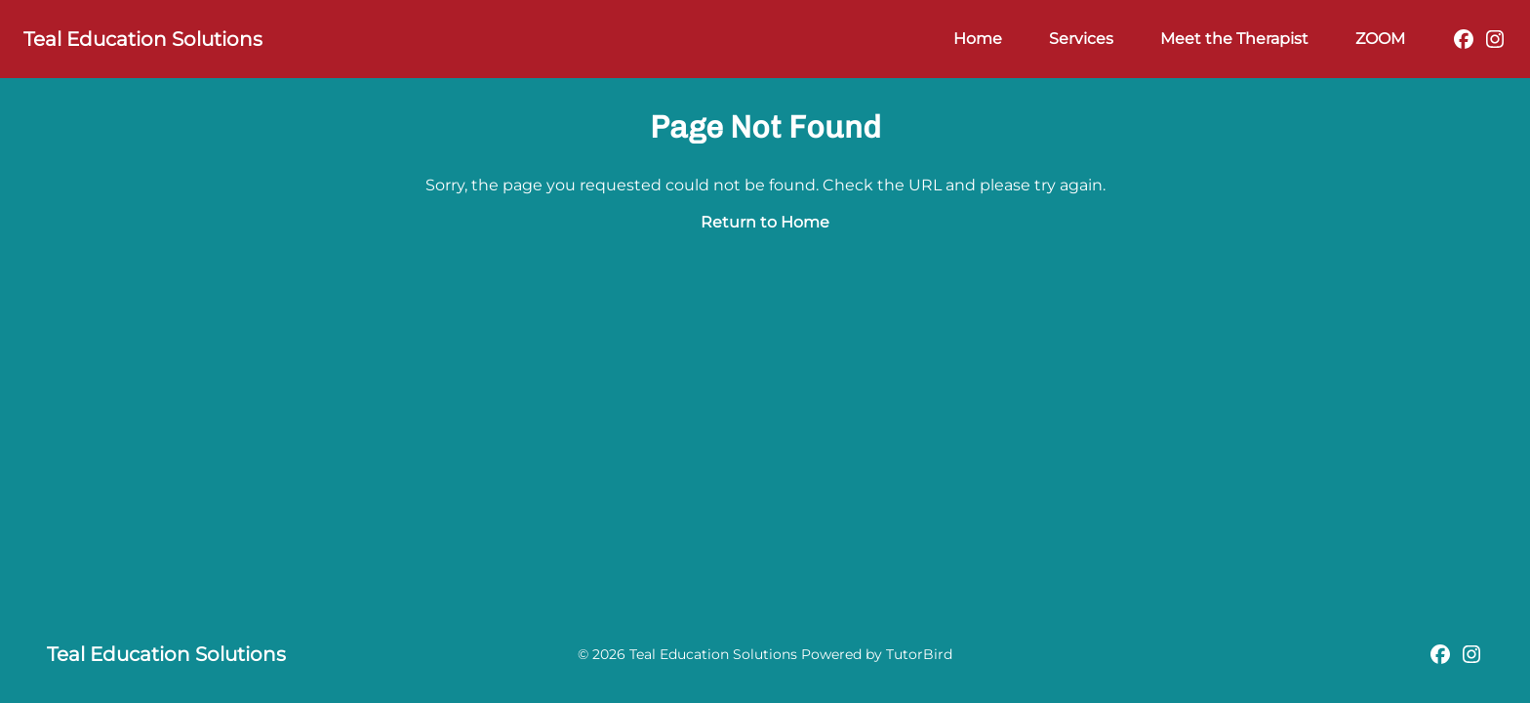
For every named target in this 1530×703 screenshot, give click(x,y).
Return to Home (765, 222)
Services (1081, 38)
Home (977, 38)
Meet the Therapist (1234, 38)
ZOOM (1380, 38)
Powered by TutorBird (876, 654)
